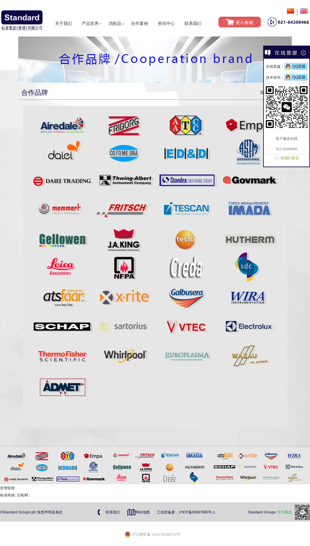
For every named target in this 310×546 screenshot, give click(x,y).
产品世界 (90, 23)
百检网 (22, 495)
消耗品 (114, 23)
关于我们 (63, 23)
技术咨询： (287, 77)
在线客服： (287, 66)
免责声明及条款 (50, 512)
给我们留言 (290, 158)
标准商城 (7, 495)
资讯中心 (166, 23)
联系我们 (192, 23)
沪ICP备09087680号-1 (197, 512)
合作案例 (139, 23)
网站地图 (142, 512)
